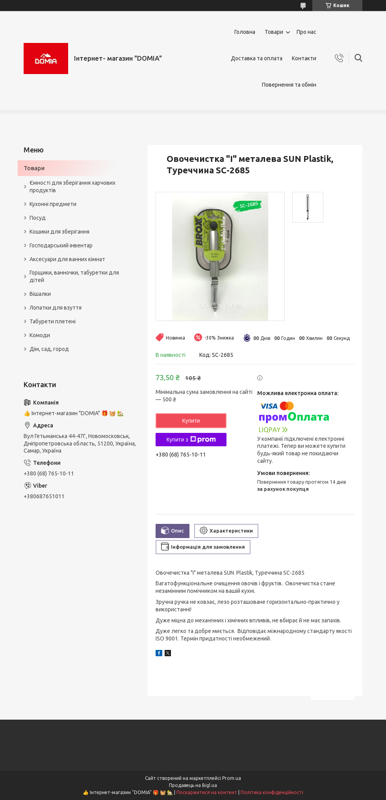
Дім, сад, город (49, 349)
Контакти (304, 58)
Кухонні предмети (53, 204)
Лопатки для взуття (56, 307)
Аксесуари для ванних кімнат (67, 259)
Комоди (40, 335)
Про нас (306, 32)
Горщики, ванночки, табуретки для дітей (74, 276)
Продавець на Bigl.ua (193, 785)
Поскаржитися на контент (206, 792)
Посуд (38, 218)
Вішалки (40, 294)
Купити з (190, 439)
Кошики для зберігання (59, 231)
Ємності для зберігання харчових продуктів (72, 186)
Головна (244, 32)
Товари (274, 32)
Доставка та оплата (256, 58)
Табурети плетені (53, 321)
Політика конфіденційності (272, 792)
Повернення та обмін (289, 85)
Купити (191, 421)
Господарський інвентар (61, 245)
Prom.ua (231, 778)
